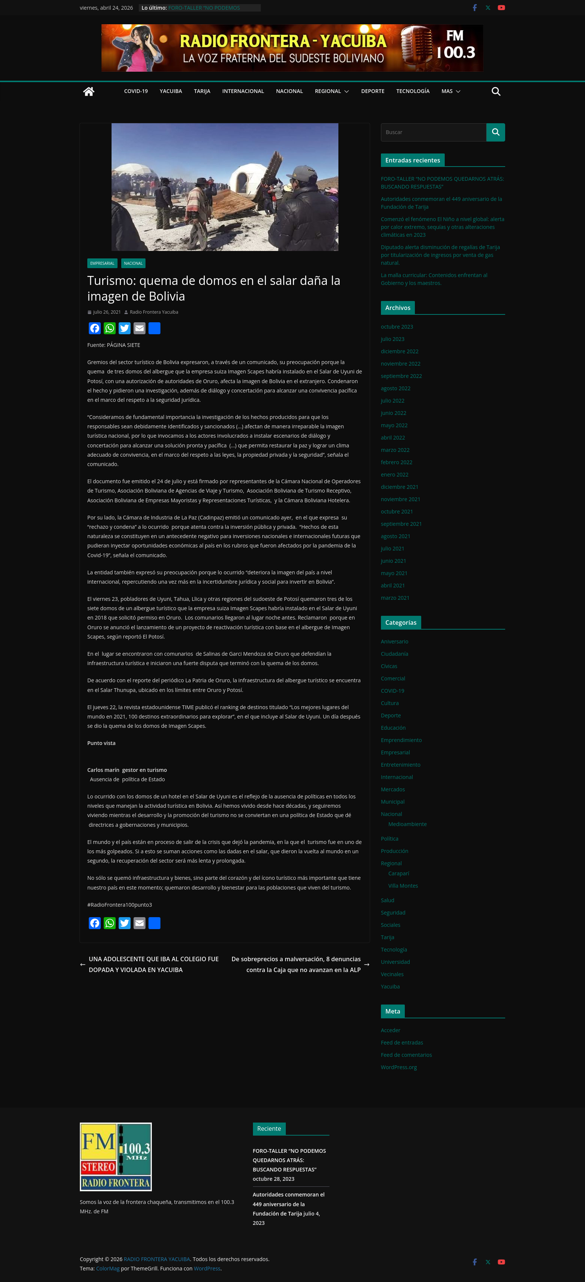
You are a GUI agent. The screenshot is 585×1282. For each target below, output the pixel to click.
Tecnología (413, 90)
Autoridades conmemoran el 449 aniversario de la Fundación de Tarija (289, 1204)
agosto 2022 (396, 388)
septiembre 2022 (401, 375)
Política (389, 838)
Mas (447, 90)
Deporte (372, 90)
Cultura (390, 703)
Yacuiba (171, 90)
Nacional (289, 90)
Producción (395, 850)
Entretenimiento (400, 764)
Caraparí (398, 873)
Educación (393, 727)
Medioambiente (407, 824)
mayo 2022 (394, 425)
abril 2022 (393, 437)
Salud (387, 900)
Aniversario (395, 641)
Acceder (390, 1030)
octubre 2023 (397, 326)
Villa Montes (403, 885)
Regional (328, 90)
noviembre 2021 (400, 499)
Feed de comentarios (406, 1054)
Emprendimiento (401, 740)
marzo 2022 (395, 449)
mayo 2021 (394, 573)
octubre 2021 (397, 511)
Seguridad (393, 912)
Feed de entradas (402, 1042)
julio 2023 (392, 338)
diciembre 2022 (400, 351)
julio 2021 (392, 548)
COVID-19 (136, 90)
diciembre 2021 (400, 486)
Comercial (393, 678)
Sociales (390, 924)
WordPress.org (399, 1067)
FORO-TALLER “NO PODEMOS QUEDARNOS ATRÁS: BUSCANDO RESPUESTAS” (289, 1160)
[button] (345, 91)
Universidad (395, 961)
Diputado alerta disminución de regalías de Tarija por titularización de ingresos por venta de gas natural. (440, 254)
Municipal (392, 801)
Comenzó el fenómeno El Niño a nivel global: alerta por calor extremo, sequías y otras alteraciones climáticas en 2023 (442, 226)
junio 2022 (393, 412)
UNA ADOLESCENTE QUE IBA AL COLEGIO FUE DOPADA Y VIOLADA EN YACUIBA (149, 964)
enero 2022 (395, 474)
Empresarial (102, 263)
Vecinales (392, 974)
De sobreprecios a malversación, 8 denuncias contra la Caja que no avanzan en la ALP (301, 964)
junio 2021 (393, 560)
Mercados (393, 789)
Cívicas (389, 666)
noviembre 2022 (400, 363)
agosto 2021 (396, 536)
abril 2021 (393, 585)
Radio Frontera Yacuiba (154, 312)
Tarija (202, 90)
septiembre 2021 (401, 523)
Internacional (243, 90)
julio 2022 (392, 400)
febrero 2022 (397, 462)
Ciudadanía (395, 653)
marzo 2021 (395, 597)
